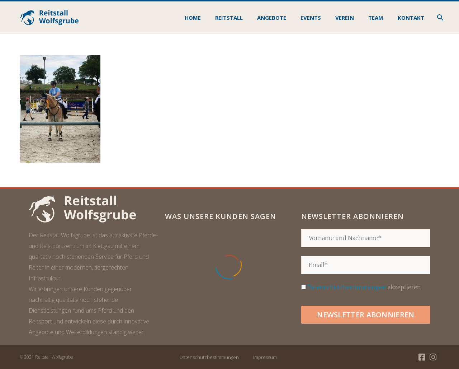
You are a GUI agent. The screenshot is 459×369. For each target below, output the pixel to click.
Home (193, 17)
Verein (344, 17)
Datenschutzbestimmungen (346, 287)
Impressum (265, 357)
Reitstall (229, 17)
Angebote (271, 17)
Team (375, 17)
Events (311, 17)
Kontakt (411, 17)
